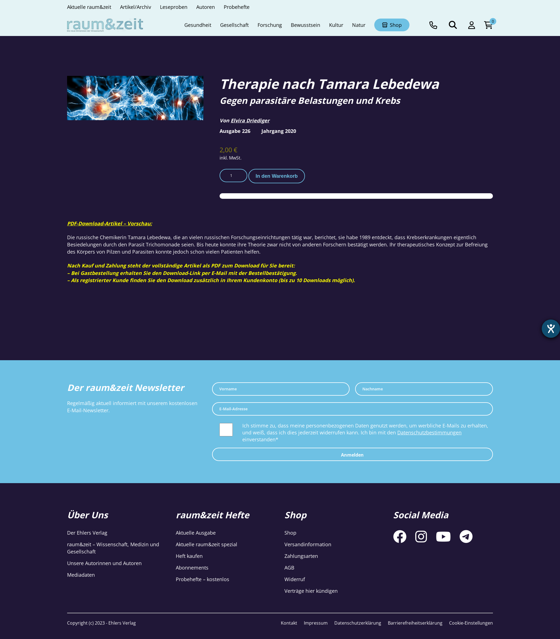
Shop (290, 532)
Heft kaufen (189, 556)
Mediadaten (81, 574)
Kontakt (289, 623)
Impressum (316, 623)
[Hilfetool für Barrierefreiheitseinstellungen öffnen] (551, 329)
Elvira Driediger (250, 120)
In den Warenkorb (277, 176)
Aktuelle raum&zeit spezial (206, 544)
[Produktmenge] (233, 175)
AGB (289, 567)
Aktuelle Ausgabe (196, 532)
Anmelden (352, 455)
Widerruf (294, 579)
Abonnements (192, 567)
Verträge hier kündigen (311, 591)
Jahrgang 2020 (278, 131)
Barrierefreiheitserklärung (415, 623)
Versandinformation (307, 544)
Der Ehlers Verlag (87, 532)
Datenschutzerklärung (357, 623)
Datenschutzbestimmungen (429, 432)
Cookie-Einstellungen (471, 623)
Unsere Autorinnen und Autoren (104, 563)
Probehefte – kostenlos (202, 579)
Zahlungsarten (301, 556)
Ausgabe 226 (235, 131)
